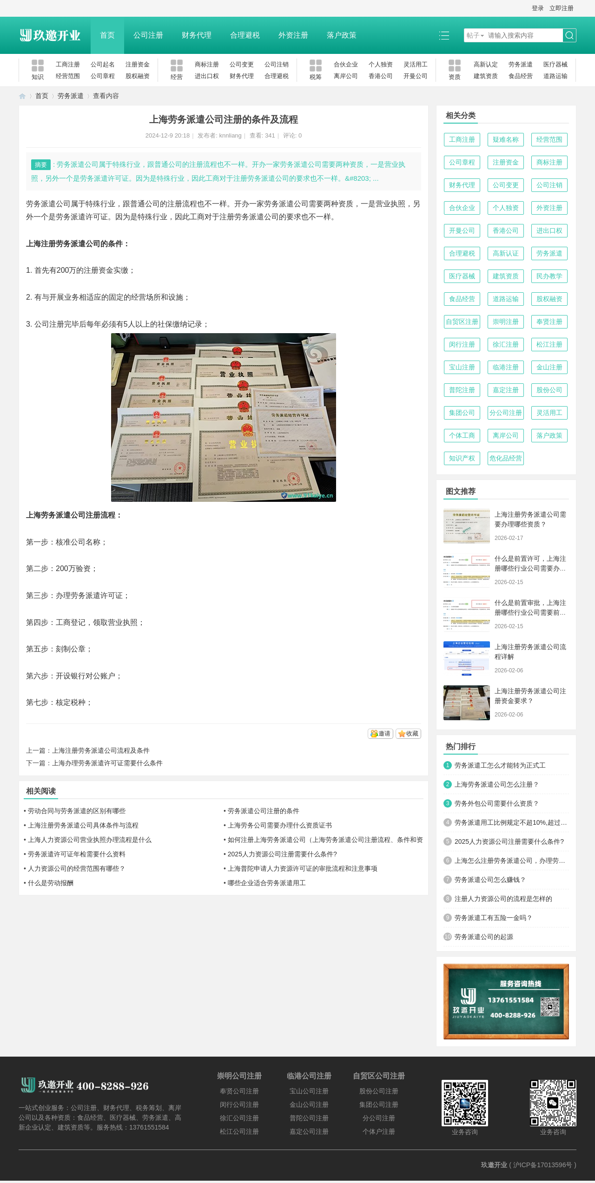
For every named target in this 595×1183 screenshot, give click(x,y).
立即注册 (561, 8)
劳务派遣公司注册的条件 (263, 811)
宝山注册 (462, 367)
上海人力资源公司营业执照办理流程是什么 (90, 839)
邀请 (384, 733)
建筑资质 (486, 75)
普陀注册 (462, 390)
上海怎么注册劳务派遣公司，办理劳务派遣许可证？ (512, 860)
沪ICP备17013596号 (543, 1165)
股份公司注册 (378, 1091)
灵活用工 (415, 64)
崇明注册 (506, 321)
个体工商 (462, 435)
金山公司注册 (309, 1104)
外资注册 (293, 35)
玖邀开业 (494, 1165)
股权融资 (138, 75)
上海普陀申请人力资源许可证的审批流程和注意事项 (302, 868)
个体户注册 (379, 1131)
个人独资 (381, 64)
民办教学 (549, 276)
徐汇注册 (506, 344)
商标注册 (207, 64)
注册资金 (138, 64)
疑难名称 (506, 139)
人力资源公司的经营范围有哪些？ (77, 868)
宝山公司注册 (309, 1091)
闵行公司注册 (239, 1104)
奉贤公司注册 (239, 1091)
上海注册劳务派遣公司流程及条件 (101, 750)
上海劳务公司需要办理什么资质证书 (280, 825)
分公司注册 (505, 412)
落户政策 (342, 35)
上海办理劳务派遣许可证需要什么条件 (107, 763)
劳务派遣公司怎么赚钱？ (490, 879)
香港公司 (381, 75)
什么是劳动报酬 (50, 883)
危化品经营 (505, 458)
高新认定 (486, 64)
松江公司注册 (239, 1131)
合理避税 (245, 35)
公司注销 (276, 64)
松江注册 (549, 344)
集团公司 (462, 412)
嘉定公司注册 (309, 1131)
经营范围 (68, 75)
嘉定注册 (506, 390)
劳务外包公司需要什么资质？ (497, 803)
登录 (538, 8)
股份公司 (549, 390)
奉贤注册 (549, 321)
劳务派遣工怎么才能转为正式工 (500, 765)
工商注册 (68, 64)
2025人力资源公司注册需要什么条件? (282, 854)
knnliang (230, 135)
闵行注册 (462, 344)
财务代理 (197, 35)
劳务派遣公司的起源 (484, 936)
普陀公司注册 (309, 1118)
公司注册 (148, 35)
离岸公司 (346, 75)
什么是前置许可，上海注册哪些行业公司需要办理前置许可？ (530, 568)
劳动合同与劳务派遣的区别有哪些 (77, 811)
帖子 (473, 35)
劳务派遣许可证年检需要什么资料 (77, 854)
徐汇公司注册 (239, 1118)
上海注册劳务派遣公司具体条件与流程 (83, 825)
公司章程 (103, 75)
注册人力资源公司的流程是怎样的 (503, 898)
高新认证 (506, 253)
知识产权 (462, 458)
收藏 (412, 733)
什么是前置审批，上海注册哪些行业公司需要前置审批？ (530, 612)
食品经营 (521, 75)
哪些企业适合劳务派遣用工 (267, 883)
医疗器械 (555, 64)
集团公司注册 (378, 1104)
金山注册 (549, 367)
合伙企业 (346, 64)
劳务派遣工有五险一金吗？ (494, 917)
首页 (107, 35)
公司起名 (103, 64)
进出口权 (207, 75)
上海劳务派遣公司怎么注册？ (497, 784)
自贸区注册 (462, 321)
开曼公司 (415, 75)
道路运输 (555, 75)
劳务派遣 (521, 64)
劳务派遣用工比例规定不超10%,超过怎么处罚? (512, 822)
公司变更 (242, 64)
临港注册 (506, 367)
